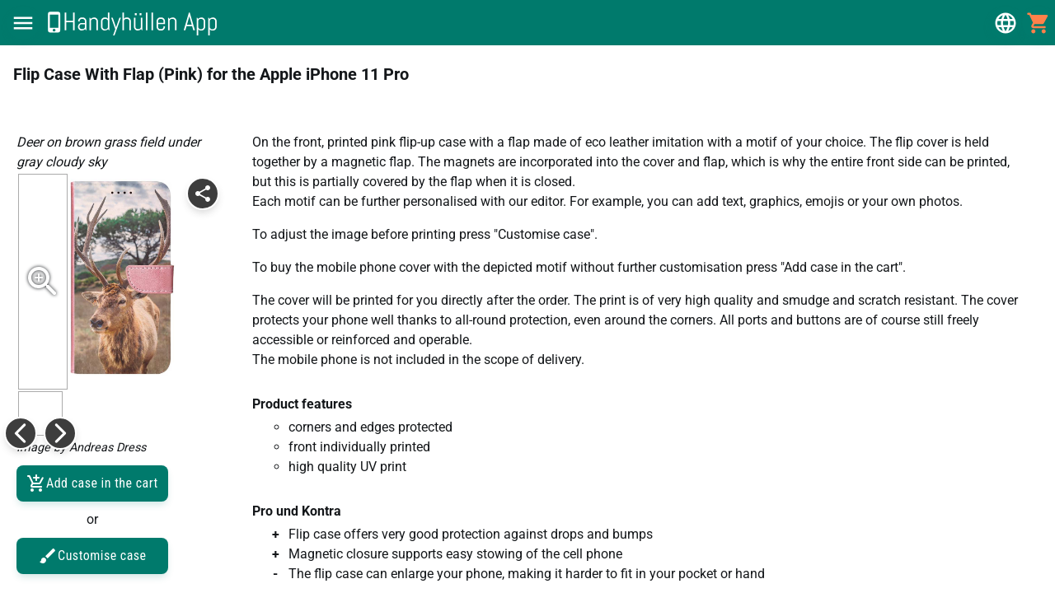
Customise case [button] (92, 556)
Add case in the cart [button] (92, 483)
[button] (23, 23)
